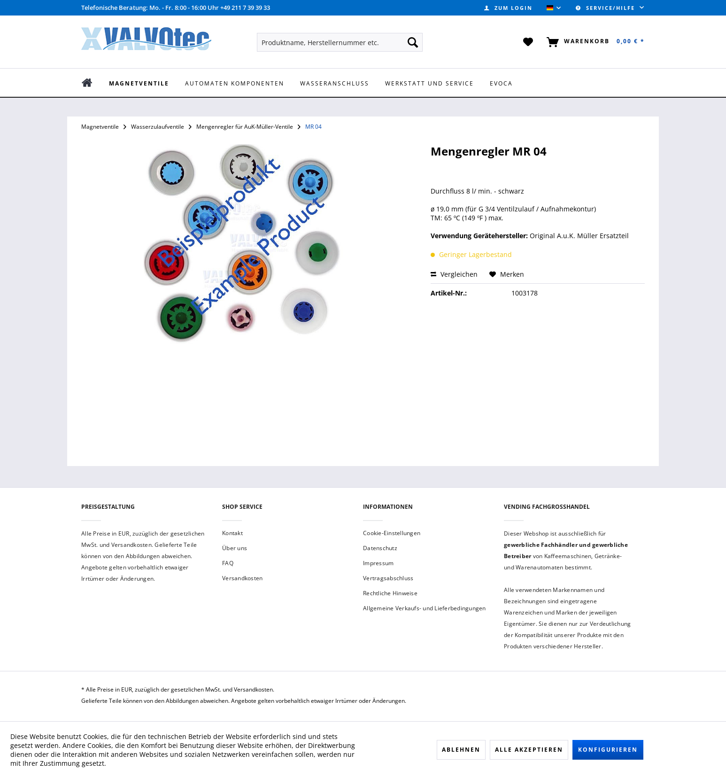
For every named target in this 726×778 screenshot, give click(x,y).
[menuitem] (508, 8)
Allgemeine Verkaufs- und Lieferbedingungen (424, 608)
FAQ (227, 563)
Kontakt (232, 533)
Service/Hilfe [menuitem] (606, 7)
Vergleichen (454, 274)
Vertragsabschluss (388, 578)
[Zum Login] (508, 8)
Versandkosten (242, 578)
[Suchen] (413, 42)
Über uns (234, 548)
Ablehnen (461, 750)
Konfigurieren (608, 750)
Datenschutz (380, 548)
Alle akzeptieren (529, 750)
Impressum (378, 563)
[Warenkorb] (594, 42)
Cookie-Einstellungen (391, 533)
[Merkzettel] (528, 42)
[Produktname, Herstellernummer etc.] (340, 42)
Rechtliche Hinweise (390, 593)
